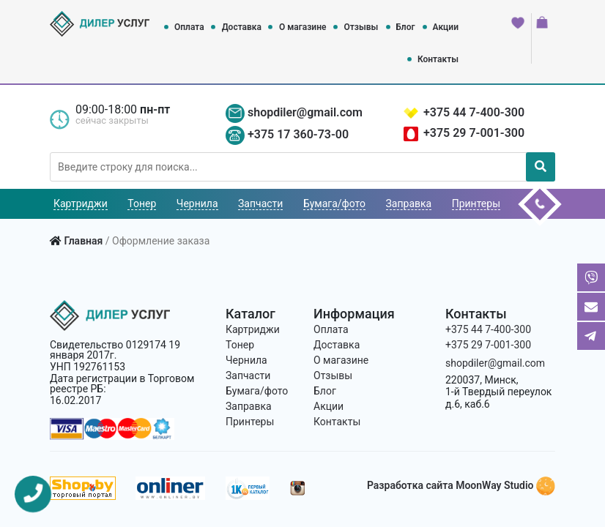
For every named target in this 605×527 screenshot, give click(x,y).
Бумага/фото (334, 203)
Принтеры (476, 203)
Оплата (189, 27)
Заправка (409, 203)
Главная (83, 241)
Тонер (141, 203)
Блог (405, 27)
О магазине (303, 27)
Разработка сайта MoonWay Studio (461, 485)
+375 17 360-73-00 (298, 134)
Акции (446, 27)
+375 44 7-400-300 (473, 112)
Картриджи (80, 203)
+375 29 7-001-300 (473, 133)
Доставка (241, 27)
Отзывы (361, 27)
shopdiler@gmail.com (305, 112)
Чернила (197, 203)
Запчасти (260, 203)
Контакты (438, 59)
